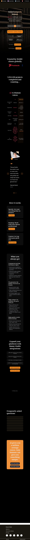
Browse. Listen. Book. (15, 32)
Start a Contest (12, 242)
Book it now (11, 228)
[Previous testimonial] (8, 173)
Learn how (21, 130)
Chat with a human (15, 370)
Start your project (15, 463)
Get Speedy (11, 215)
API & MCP (18, 48)
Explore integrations (15, 367)
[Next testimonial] (22, 173)
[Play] (15, 26)
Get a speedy (17, 44)
